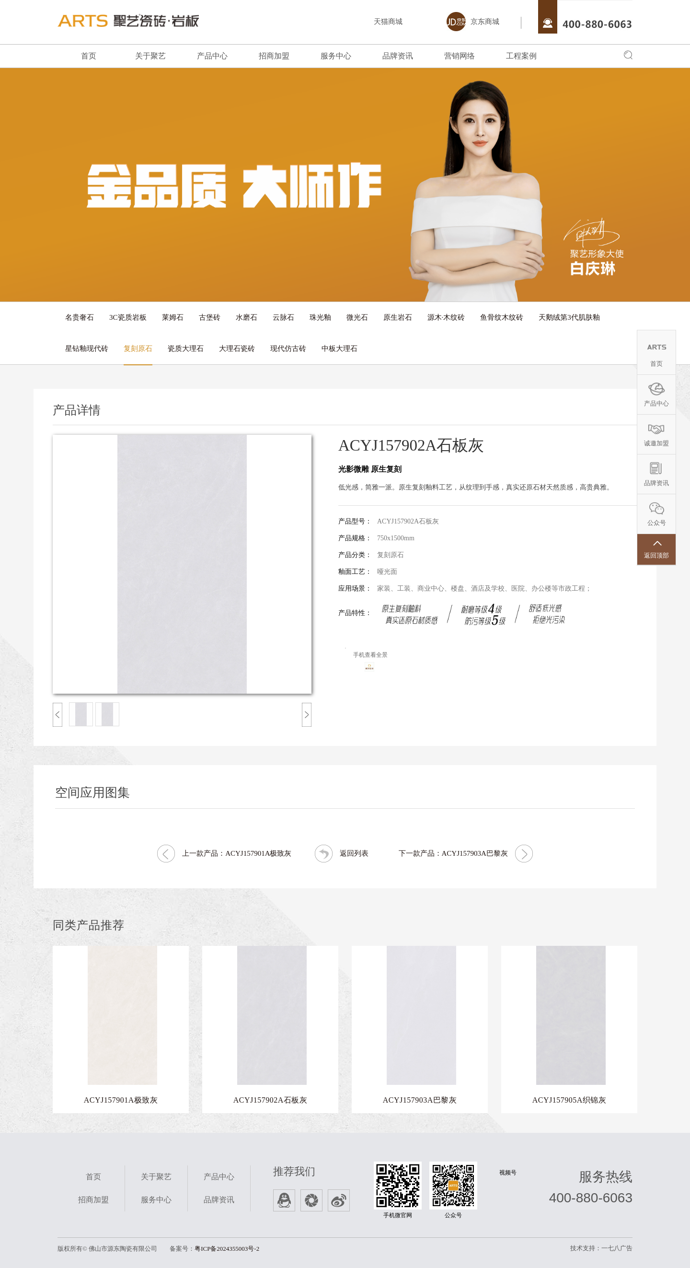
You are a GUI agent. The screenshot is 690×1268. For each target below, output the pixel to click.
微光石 (357, 317)
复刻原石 (138, 348)
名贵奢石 (79, 317)
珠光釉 (320, 317)
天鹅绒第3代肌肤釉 (569, 317)
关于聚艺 (150, 56)
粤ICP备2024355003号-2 (227, 1248)
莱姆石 (173, 317)
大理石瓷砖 (237, 348)
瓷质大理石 (186, 348)
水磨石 (246, 317)
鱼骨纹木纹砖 (501, 317)
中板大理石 (339, 348)
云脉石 (283, 317)
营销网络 (459, 56)
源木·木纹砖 (446, 317)
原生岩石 (397, 317)
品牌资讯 (397, 56)
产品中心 (212, 56)
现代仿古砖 (288, 348)
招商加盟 (274, 56)
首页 (88, 56)
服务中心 (336, 56)
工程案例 (521, 56)
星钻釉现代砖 (86, 348)
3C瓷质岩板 (128, 317)
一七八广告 (616, 1248)
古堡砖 (209, 317)
